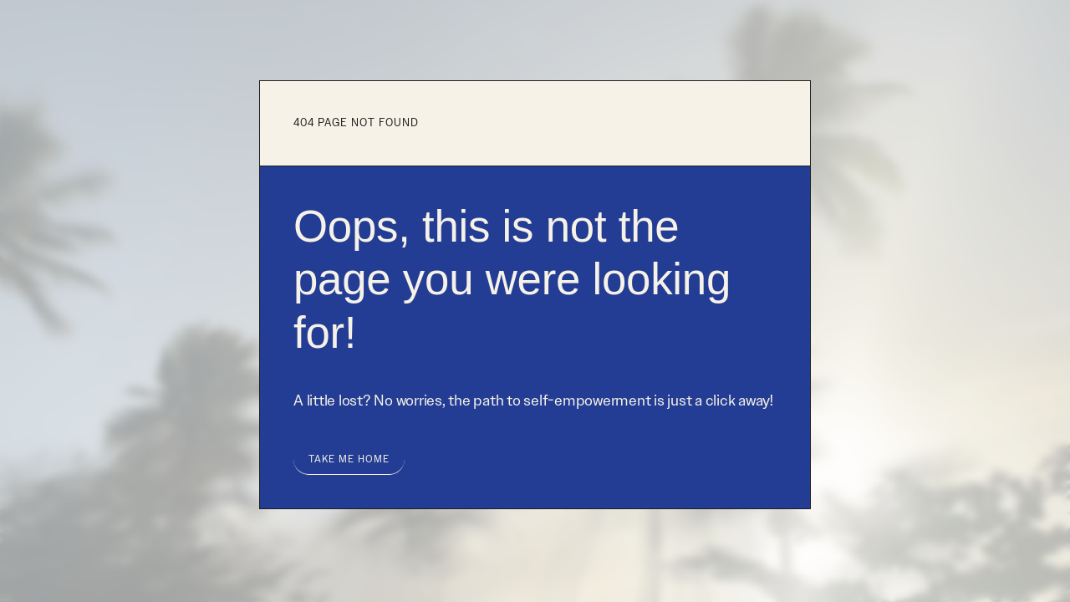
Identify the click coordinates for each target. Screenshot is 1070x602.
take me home (349, 459)
